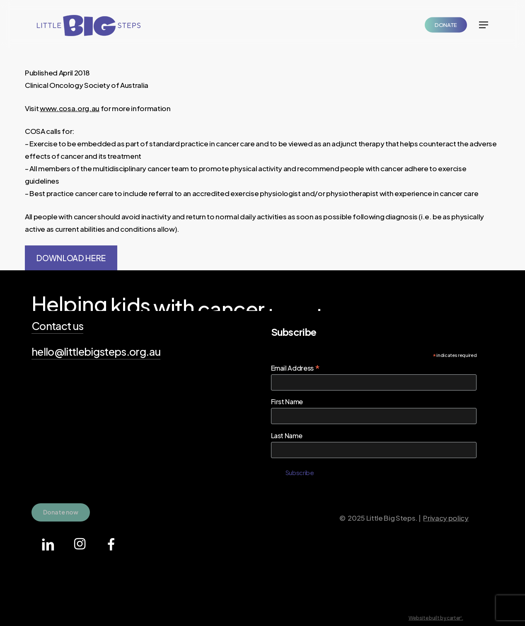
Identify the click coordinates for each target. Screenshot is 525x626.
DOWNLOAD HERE (71, 258)
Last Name (286, 435)
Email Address (295, 367)
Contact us (57, 325)
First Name (287, 401)
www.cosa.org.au (69, 108)
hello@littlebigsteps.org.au (95, 351)
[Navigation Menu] (483, 25)
